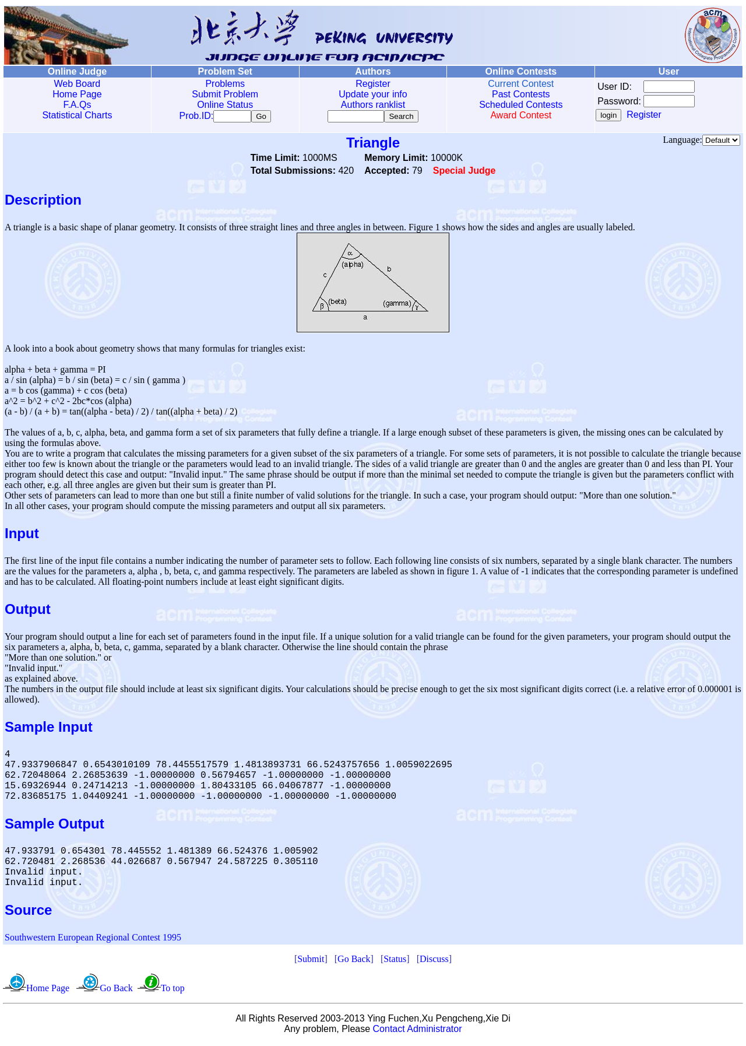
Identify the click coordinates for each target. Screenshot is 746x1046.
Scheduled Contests (520, 105)
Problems (225, 84)
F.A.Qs (77, 105)
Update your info (373, 94)
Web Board (77, 84)
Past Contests (521, 94)
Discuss (434, 961)
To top (173, 990)
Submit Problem (225, 94)
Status (394, 961)
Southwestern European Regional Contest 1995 (93, 940)
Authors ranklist (373, 105)
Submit (310, 961)
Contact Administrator (417, 1031)
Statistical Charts (77, 115)
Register (373, 84)
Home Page (77, 94)
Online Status (225, 105)
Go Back (353, 961)
